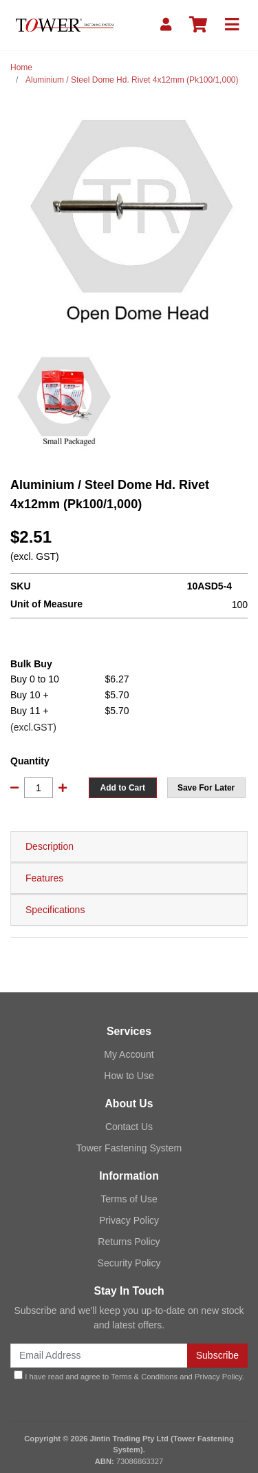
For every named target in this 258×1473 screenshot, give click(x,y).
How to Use (128, 1075)
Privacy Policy (129, 1220)
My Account (128, 1054)
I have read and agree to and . (129, 1375)
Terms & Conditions (144, 1376)
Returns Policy (129, 1241)
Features (44, 878)
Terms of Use (128, 1198)
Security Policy (129, 1262)
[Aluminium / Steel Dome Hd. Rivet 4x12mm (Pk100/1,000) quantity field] (38, 787)
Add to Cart (122, 788)
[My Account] (165, 25)
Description (49, 846)
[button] (206, 787)
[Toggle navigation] (232, 25)
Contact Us (129, 1126)
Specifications (55, 909)
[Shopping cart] (198, 25)
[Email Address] (99, 1356)
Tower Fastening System (129, 1147)
